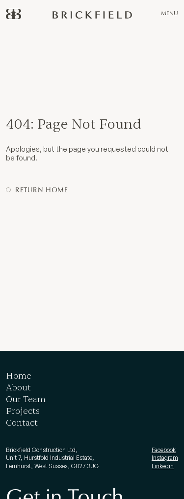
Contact (22, 423)
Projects (23, 411)
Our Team (26, 399)
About (18, 387)
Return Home (41, 189)
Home (18, 376)
